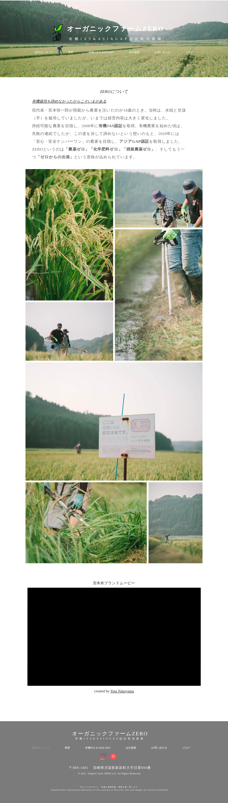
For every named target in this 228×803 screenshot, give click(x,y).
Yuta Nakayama (122, 691)
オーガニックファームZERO (115, 28)
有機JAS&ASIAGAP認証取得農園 (116, 39)
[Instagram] (103, 756)
